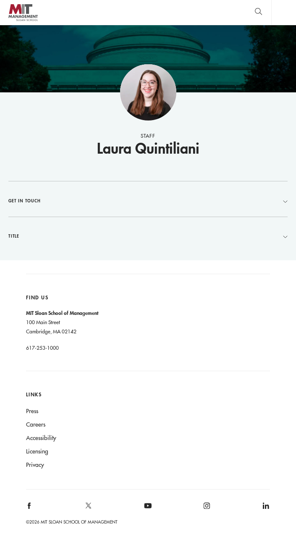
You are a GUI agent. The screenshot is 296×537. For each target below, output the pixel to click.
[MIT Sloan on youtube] (146, 510)
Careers (35, 424)
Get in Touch (148, 200)
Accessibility (41, 438)
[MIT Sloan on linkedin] (265, 508)
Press (32, 411)
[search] (258, 12)
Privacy (35, 465)
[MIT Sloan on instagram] (206, 508)
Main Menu (283, 12)
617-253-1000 (42, 347)
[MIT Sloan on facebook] (29, 508)
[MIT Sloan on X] (88, 508)
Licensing (37, 451)
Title (148, 235)
